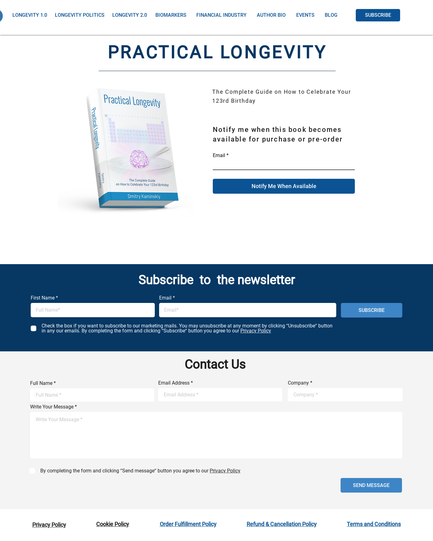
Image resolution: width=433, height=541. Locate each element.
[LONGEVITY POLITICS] (79, 15)
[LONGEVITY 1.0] (29, 15)
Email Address (174, 383)
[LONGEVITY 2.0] (129, 15)
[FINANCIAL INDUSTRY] (221, 15)
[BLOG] (331, 15)
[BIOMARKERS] (171, 15)
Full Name (41, 383)
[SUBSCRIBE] (378, 15)
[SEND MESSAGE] (371, 485)
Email (219, 155)
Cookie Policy (112, 524)
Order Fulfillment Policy (188, 524)
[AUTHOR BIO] (271, 15)
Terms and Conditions (374, 524)
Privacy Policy (49, 524)
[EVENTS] (305, 15)
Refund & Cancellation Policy (282, 524)
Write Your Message (52, 406)
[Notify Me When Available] (284, 186)
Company (298, 383)
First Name (43, 297)
